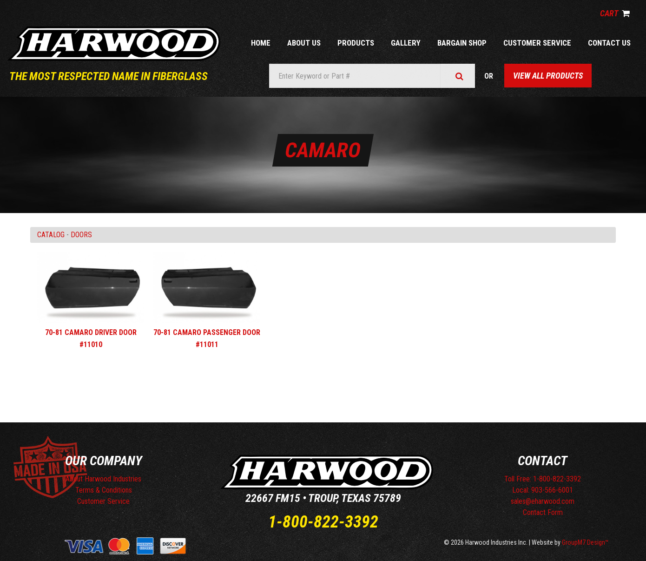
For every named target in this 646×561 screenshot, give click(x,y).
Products (355, 42)
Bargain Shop (462, 42)
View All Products (548, 75)
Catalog (51, 234)
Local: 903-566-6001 (542, 490)
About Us (304, 42)
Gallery (406, 42)
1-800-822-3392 (323, 522)
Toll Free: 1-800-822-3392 (542, 478)
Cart (615, 13)
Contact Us (609, 42)
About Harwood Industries (103, 478)
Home (260, 42)
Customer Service (537, 42)
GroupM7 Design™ (585, 542)
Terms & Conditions (103, 490)
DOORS (81, 234)
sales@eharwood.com (542, 501)
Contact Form (543, 512)
